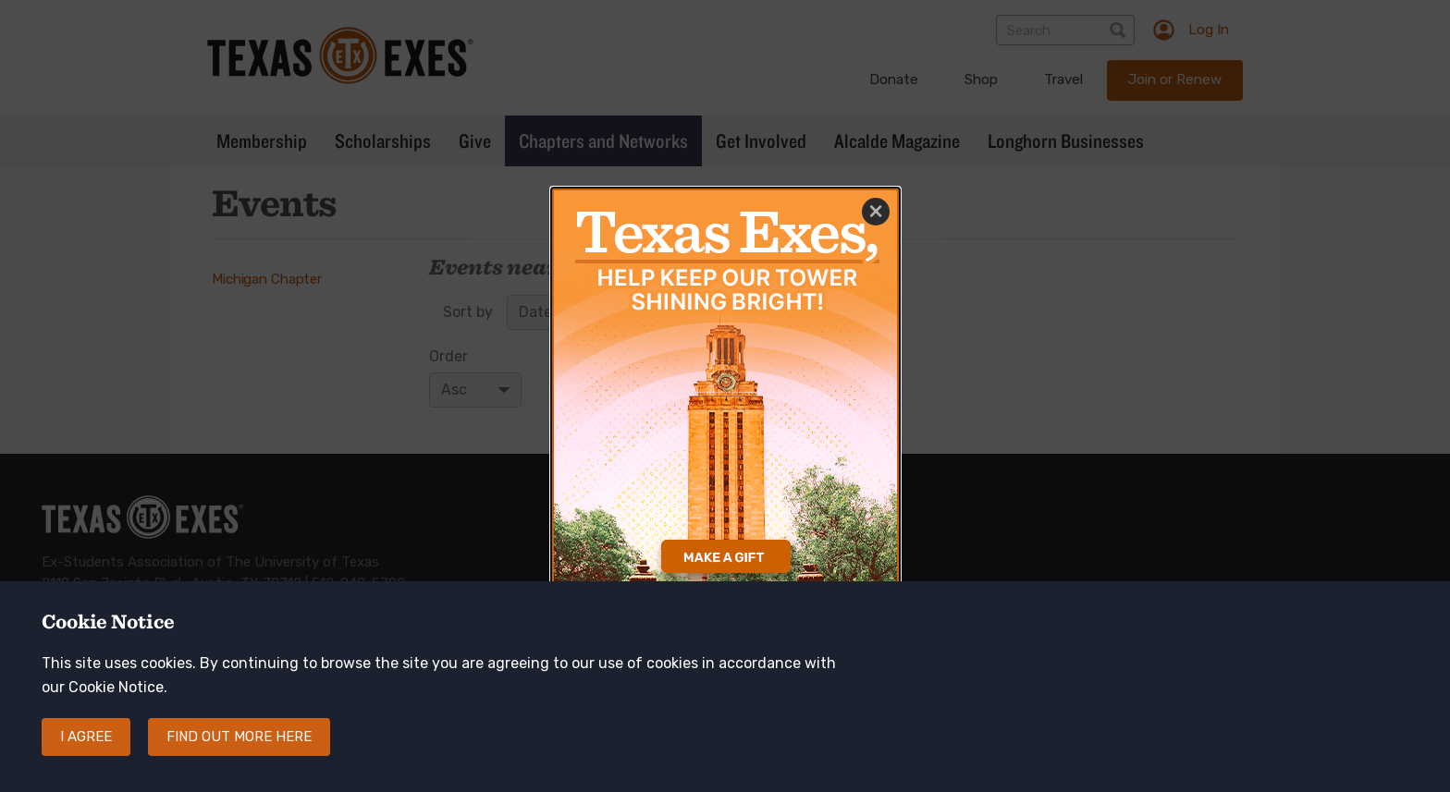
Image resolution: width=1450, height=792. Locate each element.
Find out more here (239, 745)
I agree (86, 745)
